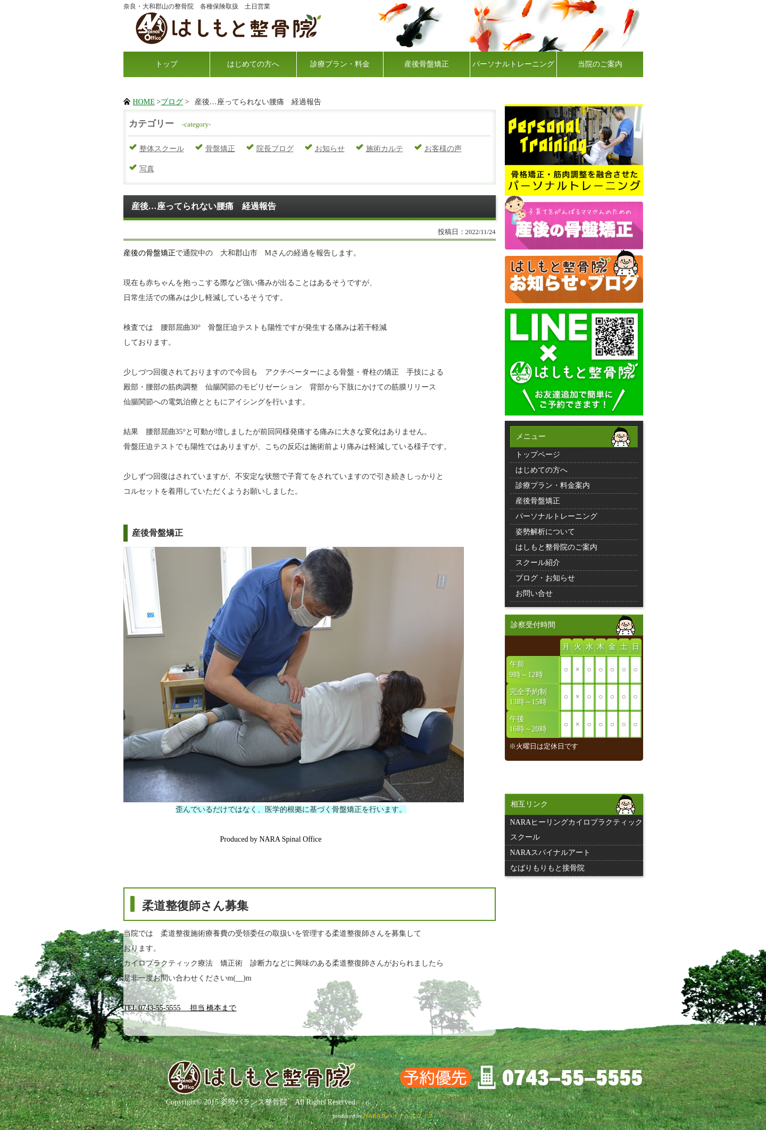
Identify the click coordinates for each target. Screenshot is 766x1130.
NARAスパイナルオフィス (399, 1115)
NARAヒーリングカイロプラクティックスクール (576, 829)
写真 (146, 169)
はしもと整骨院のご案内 (556, 547)
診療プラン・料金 (340, 64)
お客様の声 (443, 149)
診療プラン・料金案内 (552, 485)
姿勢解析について (545, 532)
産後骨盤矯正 (426, 64)
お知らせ (330, 149)
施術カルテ (384, 149)
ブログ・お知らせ (545, 578)
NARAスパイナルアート (550, 853)
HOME (144, 102)
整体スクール (161, 149)
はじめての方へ (253, 64)
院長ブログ (275, 149)
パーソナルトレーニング (513, 64)
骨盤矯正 (220, 149)
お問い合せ (534, 593)
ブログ (172, 102)
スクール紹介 (537, 563)
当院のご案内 (600, 64)
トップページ (537, 455)
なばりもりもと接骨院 (547, 868)
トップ (166, 64)
